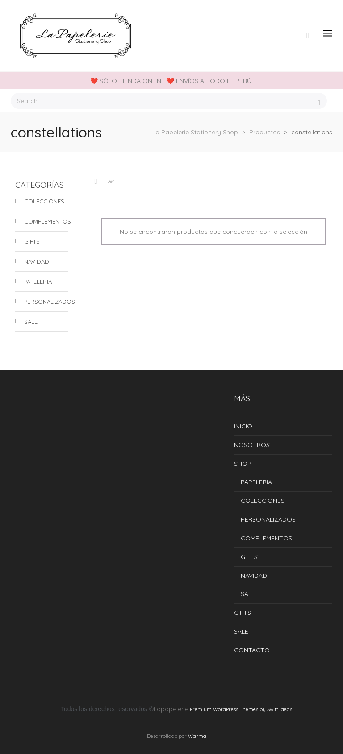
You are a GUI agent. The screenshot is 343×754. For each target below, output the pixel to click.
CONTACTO (252, 650)
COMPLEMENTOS (46, 221)
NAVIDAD (36, 261)
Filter (107, 181)
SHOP (242, 464)
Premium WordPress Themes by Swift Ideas (241, 709)
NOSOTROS (252, 445)
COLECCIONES (44, 201)
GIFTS (32, 241)
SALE (31, 321)
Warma (197, 736)
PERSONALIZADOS (46, 301)
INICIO (243, 426)
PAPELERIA (38, 281)
